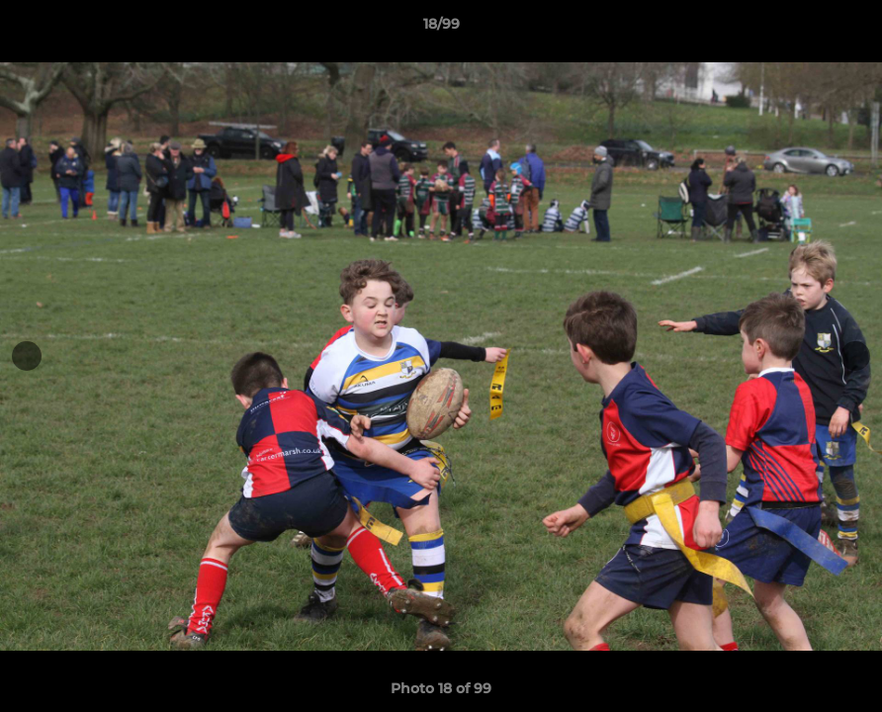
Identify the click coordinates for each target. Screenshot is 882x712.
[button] (846, 29)
